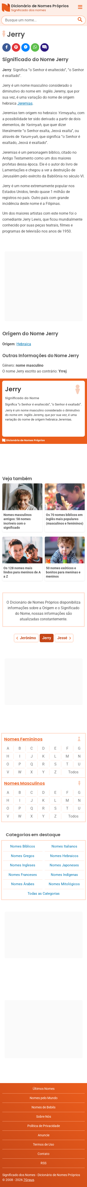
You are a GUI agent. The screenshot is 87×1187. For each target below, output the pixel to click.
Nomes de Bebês (43, 1107)
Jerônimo (28, 638)
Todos (73, 772)
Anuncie (43, 1135)
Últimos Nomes (44, 1089)
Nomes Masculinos (24, 783)
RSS (43, 1163)
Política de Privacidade (43, 1126)
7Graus (28, 1180)
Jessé (62, 638)
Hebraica (23, 344)
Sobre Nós (43, 1116)
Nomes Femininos (23, 739)
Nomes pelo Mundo (44, 1098)
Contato (43, 1154)
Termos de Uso (43, 1144)
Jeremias (24, 103)
